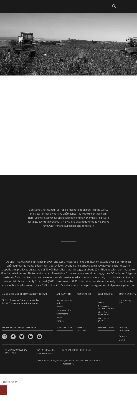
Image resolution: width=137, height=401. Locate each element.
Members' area (106, 327)
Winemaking (62, 313)
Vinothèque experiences (103, 313)
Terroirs (60, 306)
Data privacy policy (46, 353)
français (122, 336)
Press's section (82, 329)
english (122, 339)
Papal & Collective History (64, 301)
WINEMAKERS (84, 294)
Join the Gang (65, 327)
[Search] (3, 390)
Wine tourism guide (104, 319)
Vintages (60, 320)
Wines (59, 317)
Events (101, 302)
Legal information (45, 349)
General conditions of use (77, 349)
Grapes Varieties (64, 310)
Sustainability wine (125, 301)
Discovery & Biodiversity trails (106, 307)
